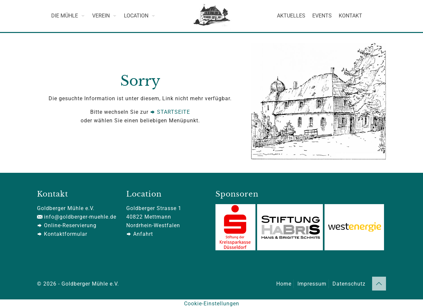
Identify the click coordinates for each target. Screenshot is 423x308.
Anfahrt (139, 234)
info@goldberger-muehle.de (76, 217)
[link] (318, 101)
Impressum (312, 284)
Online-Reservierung (66, 225)
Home (283, 284)
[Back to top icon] (379, 284)
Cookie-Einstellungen (211, 303)
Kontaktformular (62, 234)
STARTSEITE (170, 112)
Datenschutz (348, 284)
